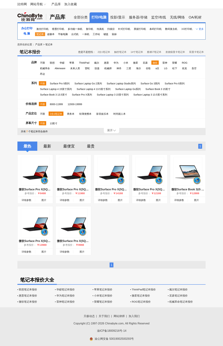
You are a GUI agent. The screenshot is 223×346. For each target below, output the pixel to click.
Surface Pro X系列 (82, 94)
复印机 (89, 29)
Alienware (60, 68)
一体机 (85, 34)
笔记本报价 (30, 52)
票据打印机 (140, 29)
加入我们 (134, 316)
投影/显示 (117, 17)
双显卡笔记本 (196, 52)
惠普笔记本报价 (28, 295)
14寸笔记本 (137, 52)
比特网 (22, 4)
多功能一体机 (75, 29)
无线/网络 (177, 17)
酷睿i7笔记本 (154, 52)
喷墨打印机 (58, 29)
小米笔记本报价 (103, 295)
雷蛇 (87, 68)
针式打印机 (124, 29)
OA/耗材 (195, 17)
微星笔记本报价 (141, 295)
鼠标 (114, 34)
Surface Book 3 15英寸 (157, 89)
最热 (27, 146)
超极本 (51, 34)
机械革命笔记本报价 (181, 301)
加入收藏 (70, 4)
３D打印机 (186, 29)
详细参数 (26, 200)
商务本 (70, 113)
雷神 (164, 62)
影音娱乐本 (102, 113)
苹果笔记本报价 (103, 289)
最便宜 (69, 146)
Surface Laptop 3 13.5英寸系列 (150, 94)
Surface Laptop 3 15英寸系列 (113, 94)
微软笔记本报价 (28, 301)
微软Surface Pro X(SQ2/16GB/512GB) (119, 189)
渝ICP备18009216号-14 (111, 330)
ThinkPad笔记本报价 (144, 289)
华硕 (62, 62)
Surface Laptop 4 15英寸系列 (56, 89)
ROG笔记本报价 (141, 301)
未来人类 (75, 68)
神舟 (119, 68)
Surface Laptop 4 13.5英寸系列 (93, 89)
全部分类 (81, 17)
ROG (184, 62)
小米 (125, 62)
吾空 (194, 68)
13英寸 (53, 123)
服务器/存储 (138, 17)
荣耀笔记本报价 (103, 301)
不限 (42, 62)
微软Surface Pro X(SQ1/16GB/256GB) (81, 189)
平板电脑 (63, 34)
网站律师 (119, 316)
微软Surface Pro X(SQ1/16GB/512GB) (43, 240)
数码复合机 (171, 29)
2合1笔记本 (104, 52)
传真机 (100, 29)
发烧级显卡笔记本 (175, 52)
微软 (155, 62)
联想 (52, 62)
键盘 (105, 34)
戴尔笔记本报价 (178, 289)
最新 (47, 146)
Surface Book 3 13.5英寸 (53, 94)
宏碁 (145, 62)
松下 (174, 68)
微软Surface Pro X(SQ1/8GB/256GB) (80, 240)
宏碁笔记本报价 (178, 295)
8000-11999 (56, 104)
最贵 (91, 146)
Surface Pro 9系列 (60, 83)
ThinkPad (84, 62)
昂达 (42, 74)
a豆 (157, 68)
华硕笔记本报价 (65, 289)
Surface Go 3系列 (150, 83)
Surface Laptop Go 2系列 (88, 83)
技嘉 (97, 68)
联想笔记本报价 (28, 289)
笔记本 (40, 34)
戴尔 (96, 62)
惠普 (106, 62)
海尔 (138, 68)
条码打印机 (155, 29)
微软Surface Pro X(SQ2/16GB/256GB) (157, 189)
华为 (116, 62)
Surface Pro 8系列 (174, 83)
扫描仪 (111, 29)
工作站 (96, 34)
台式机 (75, 34)
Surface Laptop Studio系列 (121, 83)
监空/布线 (158, 17)
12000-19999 (75, 104)
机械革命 (45, 68)
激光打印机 (42, 29)
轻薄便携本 (85, 113)
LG (165, 68)
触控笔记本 (120, 52)
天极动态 (89, 316)
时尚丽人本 (119, 113)
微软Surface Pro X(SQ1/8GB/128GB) (42, 189)
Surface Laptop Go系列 (128, 89)
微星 (135, 62)
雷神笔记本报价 (65, 301)
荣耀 (174, 62)
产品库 (56, 4)
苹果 (71, 62)
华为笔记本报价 (65, 295)
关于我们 (104, 316)
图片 (43, 200)
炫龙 (184, 68)
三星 (128, 68)
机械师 (108, 68)
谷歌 (148, 68)
